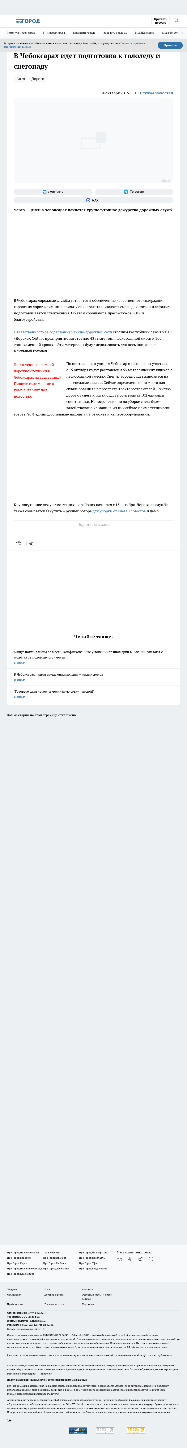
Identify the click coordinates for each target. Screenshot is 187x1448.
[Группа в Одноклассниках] (130, 1259)
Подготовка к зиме (93, 524)
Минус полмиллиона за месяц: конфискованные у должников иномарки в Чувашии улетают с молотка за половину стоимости (93, 657)
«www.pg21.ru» (36, 1312)
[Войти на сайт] (176, 21)
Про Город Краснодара (20, 1273)
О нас (47, 1289)
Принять (170, 45)
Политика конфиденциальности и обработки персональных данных (47, 1379)
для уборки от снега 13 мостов (119, 511)
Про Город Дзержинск (56, 1268)
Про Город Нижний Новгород (24, 1268)
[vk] (19, 543)
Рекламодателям (54, 1304)
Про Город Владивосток (93, 1268)
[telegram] (33, 543)
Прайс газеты (15, 1304)
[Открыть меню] (9, 21)
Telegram (12, 1289)
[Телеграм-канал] (134, 192)
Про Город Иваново (54, 1257)
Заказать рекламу (115, 33)
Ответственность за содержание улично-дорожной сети (63, 332)
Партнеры (88, 1304)
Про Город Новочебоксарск (23, 1252)
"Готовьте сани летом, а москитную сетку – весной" (93, 694)
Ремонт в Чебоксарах (21, 33)
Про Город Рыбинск (54, 1263)
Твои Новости (51, 1252)
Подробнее (45, 1373)
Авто (20, 78)
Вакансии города (84, 33)
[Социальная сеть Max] (93, 200)
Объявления (14, 1294)
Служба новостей (156, 93)
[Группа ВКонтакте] (53, 192)
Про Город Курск (17, 1263)
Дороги (37, 78)
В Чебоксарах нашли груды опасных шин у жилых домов (93, 677)
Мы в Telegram (172, 33)
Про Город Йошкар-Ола (93, 1252)
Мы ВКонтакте (144, 33)
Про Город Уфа (88, 1263)
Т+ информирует (54, 33)
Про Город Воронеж (19, 1257)
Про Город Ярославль (92, 1257)
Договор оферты (54, 1294)
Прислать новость (160, 20)
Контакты (87, 1289)
